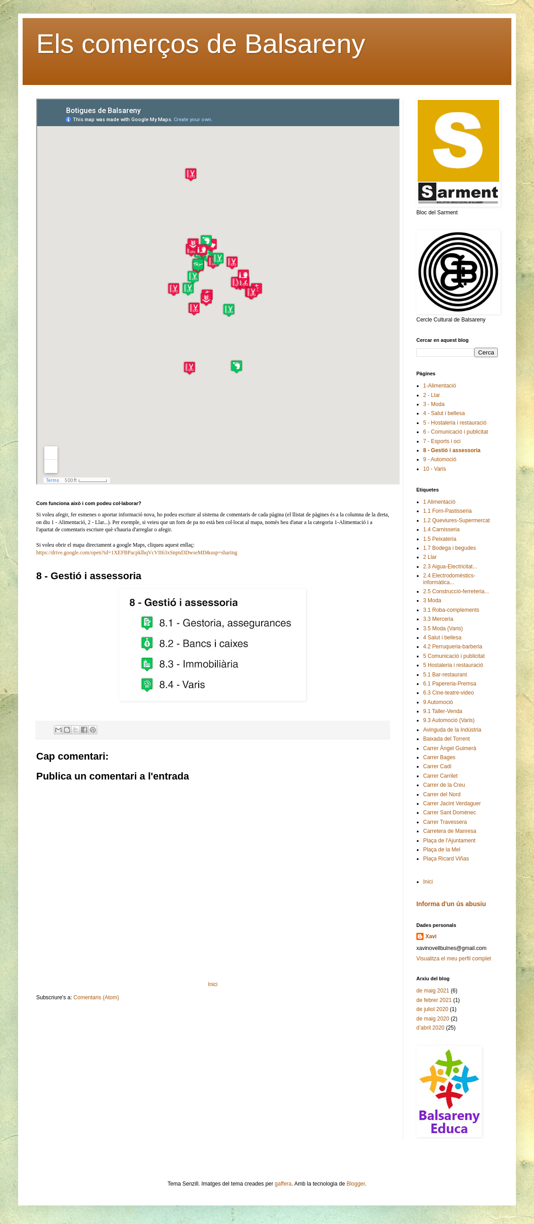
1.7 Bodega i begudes (449, 548)
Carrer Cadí (437, 766)
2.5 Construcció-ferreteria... (456, 591)
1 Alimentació (439, 502)
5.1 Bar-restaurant (445, 674)
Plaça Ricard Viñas (446, 858)
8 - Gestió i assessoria (452, 450)
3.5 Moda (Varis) (443, 628)
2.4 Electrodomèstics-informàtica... (449, 578)
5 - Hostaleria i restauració (454, 423)
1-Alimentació (439, 386)
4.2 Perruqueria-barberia (452, 646)
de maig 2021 (432, 991)
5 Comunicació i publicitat (454, 656)
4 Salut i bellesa (442, 637)
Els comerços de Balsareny (200, 43)
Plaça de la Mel (441, 849)
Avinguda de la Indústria (452, 730)
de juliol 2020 (432, 1009)
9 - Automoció (439, 459)
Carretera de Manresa (449, 831)
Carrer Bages (439, 757)
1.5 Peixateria (439, 539)
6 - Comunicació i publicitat (455, 432)
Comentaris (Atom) (96, 997)
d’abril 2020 (430, 1028)
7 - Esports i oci (442, 441)
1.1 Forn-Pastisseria (447, 511)
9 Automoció (438, 702)
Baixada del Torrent (446, 739)
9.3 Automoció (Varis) (449, 720)
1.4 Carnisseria (441, 529)
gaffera (283, 1184)
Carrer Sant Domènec (449, 812)
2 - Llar (431, 395)
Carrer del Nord (442, 794)
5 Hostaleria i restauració (453, 665)
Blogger (356, 1184)
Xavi (431, 936)
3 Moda (432, 600)
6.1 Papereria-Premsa (449, 684)
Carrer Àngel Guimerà (449, 748)
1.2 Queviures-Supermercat (456, 520)
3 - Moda (433, 404)
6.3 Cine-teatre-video (448, 693)
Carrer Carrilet (440, 776)
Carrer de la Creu (444, 785)
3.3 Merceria (438, 619)
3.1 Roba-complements (451, 610)
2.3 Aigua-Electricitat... (450, 566)
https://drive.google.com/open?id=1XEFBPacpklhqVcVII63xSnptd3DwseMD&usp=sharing (136, 552)
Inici (212, 984)
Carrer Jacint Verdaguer (452, 803)
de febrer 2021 (434, 1000)
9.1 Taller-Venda (442, 711)
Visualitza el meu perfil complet (453, 958)
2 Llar (430, 557)
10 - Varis (434, 469)
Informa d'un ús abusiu (451, 903)
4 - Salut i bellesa (444, 413)
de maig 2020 (432, 1019)
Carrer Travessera (445, 822)
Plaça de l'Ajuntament (449, 840)
